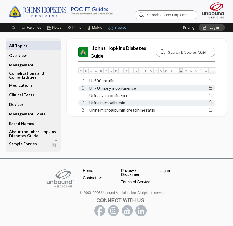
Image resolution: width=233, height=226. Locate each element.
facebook (99, 210)
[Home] (13, 27)
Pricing (188, 28)
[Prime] (74, 27)
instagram (113, 210)
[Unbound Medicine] (213, 10)
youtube (127, 210)
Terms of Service (135, 182)
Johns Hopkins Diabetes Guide (112, 52)
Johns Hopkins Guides (78, 11)
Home (88, 170)
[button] (118, 27)
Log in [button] (164, 170)
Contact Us (92, 178)
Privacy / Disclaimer (130, 172)
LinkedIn (141, 210)
